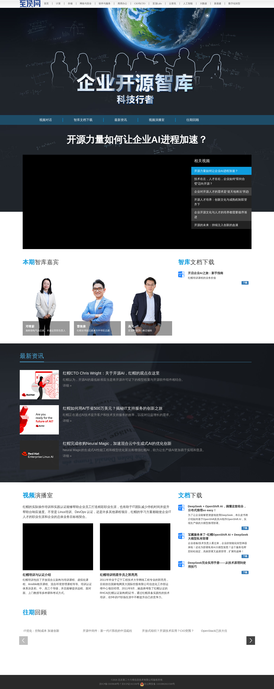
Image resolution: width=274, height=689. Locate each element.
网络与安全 (86, 3)
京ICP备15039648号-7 (110, 684)
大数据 (203, 3)
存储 (70, 3)
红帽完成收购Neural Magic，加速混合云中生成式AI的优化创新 (117, 443)
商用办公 (122, 3)
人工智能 (188, 3)
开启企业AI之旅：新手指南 (205, 273)
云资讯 (172, 3)
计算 (58, 3)
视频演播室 (156, 120)
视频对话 (45, 120)
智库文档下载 (83, 120)
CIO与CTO (139, 3)
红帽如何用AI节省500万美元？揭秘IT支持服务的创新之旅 (113, 408)
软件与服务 (104, 3)
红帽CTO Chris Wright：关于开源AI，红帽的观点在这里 (111, 373)
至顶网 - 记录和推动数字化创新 (30, 4)
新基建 (217, 3)
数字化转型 (234, 3)
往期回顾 (192, 120)
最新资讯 (120, 120)
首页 (46, 3)
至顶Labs (157, 3)
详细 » (67, 385)
